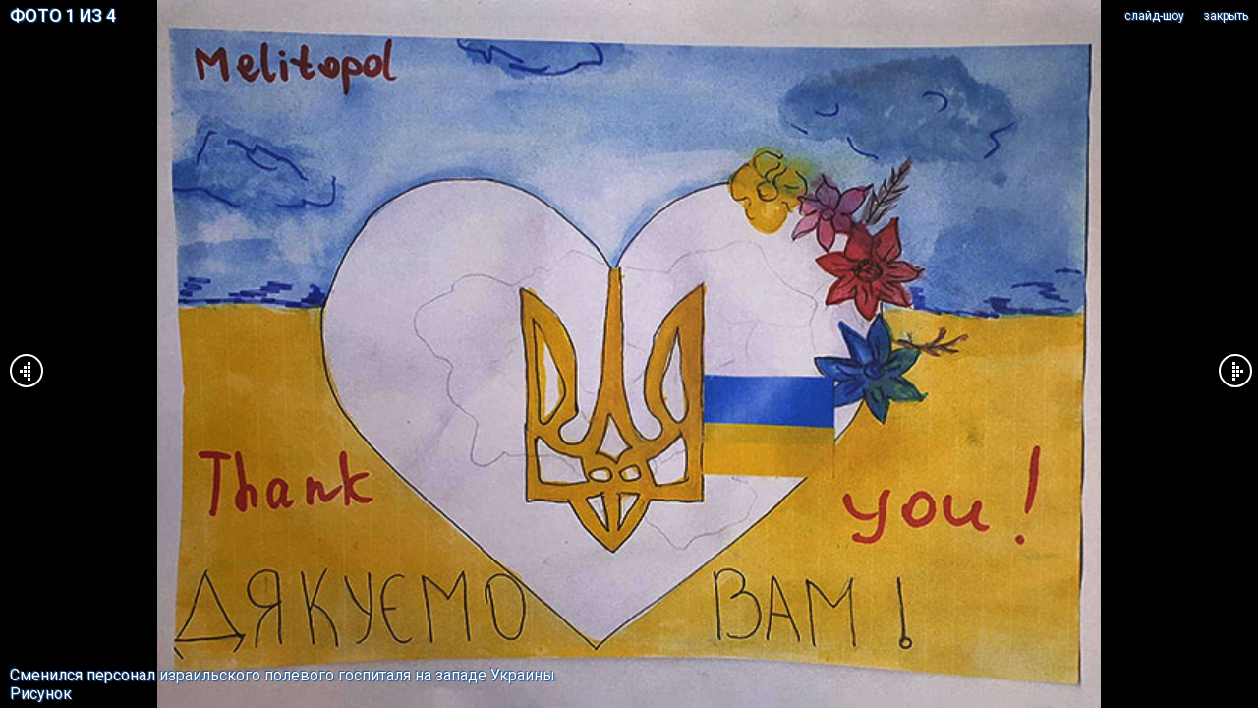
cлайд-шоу (1154, 16)
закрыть (1226, 16)
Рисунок (41, 693)
